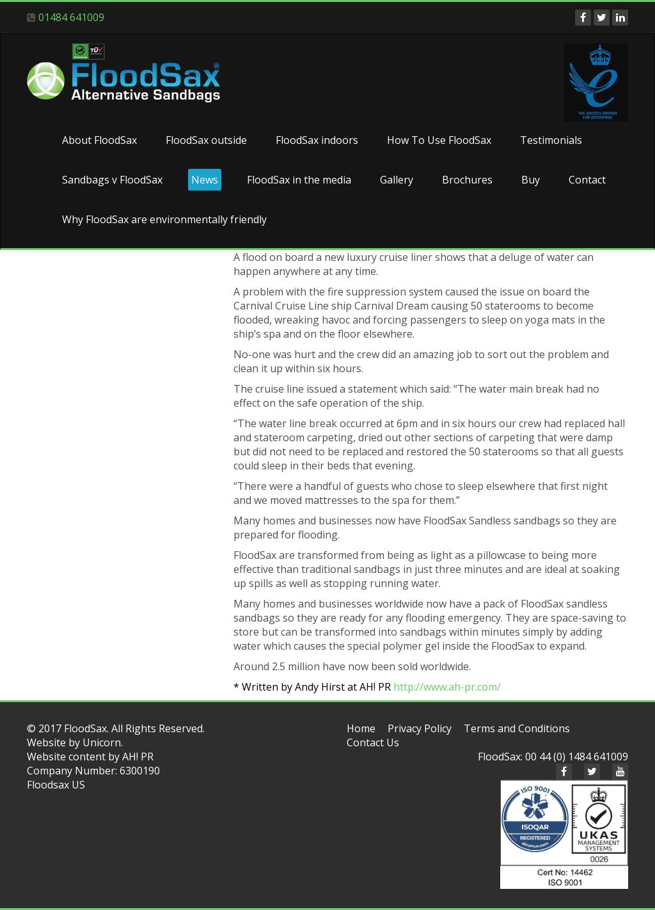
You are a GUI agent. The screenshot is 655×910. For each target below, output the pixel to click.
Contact (587, 180)
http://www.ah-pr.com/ (447, 687)
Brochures (467, 180)
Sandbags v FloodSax (112, 180)
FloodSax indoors (317, 140)
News (204, 180)
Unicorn (102, 742)
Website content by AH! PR (90, 756)
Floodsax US (56, 785)
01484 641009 (71, 17)
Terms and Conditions (517, 728)
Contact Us (373, 742)
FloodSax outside (206, 140)
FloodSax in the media (299, 180)
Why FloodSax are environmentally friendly (164, 219)
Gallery (396, 180)
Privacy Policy (420, 728)
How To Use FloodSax (439, 140)
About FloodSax (99, 140)
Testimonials (551, 140)
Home (361, 728)
